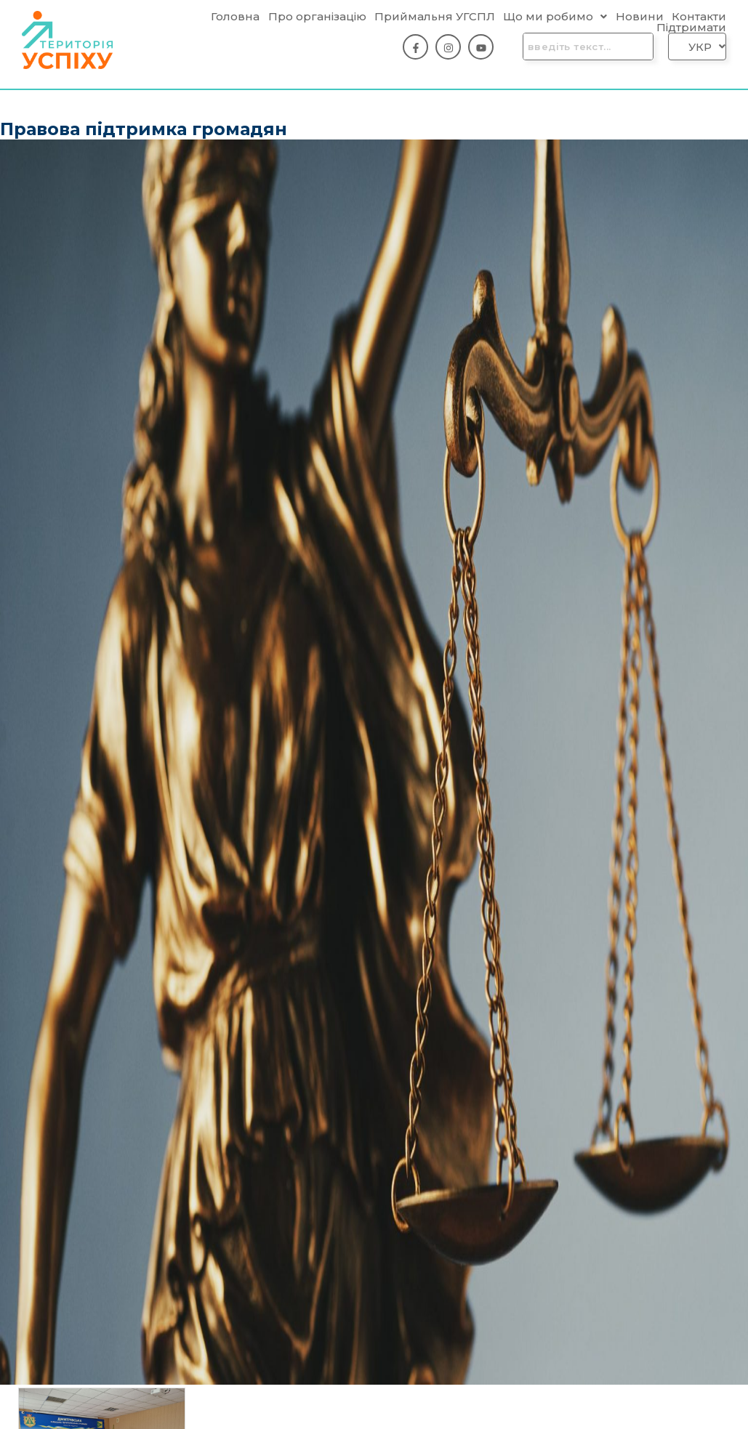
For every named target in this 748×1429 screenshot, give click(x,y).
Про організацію (317, 16)
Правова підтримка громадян (143, 128)
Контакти (699, 16)
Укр (706, 46)
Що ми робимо (555, 16)
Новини (640, 16)
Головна (235, 16)
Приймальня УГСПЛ (434, 16)
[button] (555, 16)
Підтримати (691, 27)
